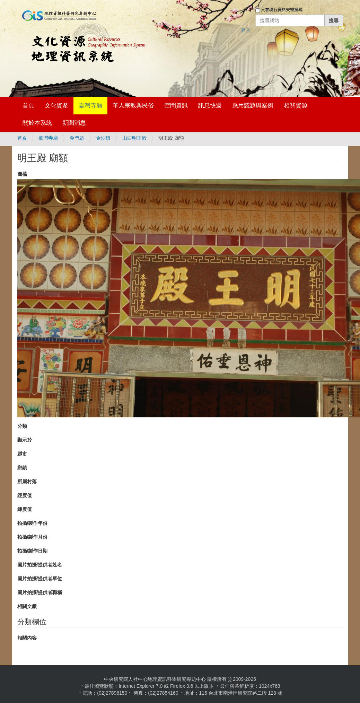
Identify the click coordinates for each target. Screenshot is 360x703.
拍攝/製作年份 (32, 523)
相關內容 (27, 638)
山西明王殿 (134, 138)
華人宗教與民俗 (133, 105)
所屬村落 (27, 481)
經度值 (24, 495)
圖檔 (22, 174)
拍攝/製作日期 (32, 551)
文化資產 (56, 105)
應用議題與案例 (252, 105)
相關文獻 (27, 606)
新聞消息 (74, 123)
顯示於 (24, 440)
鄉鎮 (22, 467)
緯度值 (24, 509)
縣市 (22, 454)
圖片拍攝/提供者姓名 (39, 564)
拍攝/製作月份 (32, 537)
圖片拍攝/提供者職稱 (39, 592)
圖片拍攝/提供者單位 (39, 578)
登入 (246, 30)
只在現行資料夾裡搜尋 (281, 9)
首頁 (28, 105)
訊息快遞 (210, 105)
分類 (22, 426)
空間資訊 (176, 105)
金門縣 (77, 138)
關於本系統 (37, 123)
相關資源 (295, 105)
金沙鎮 (103, 138)
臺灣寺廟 (90, 105)
